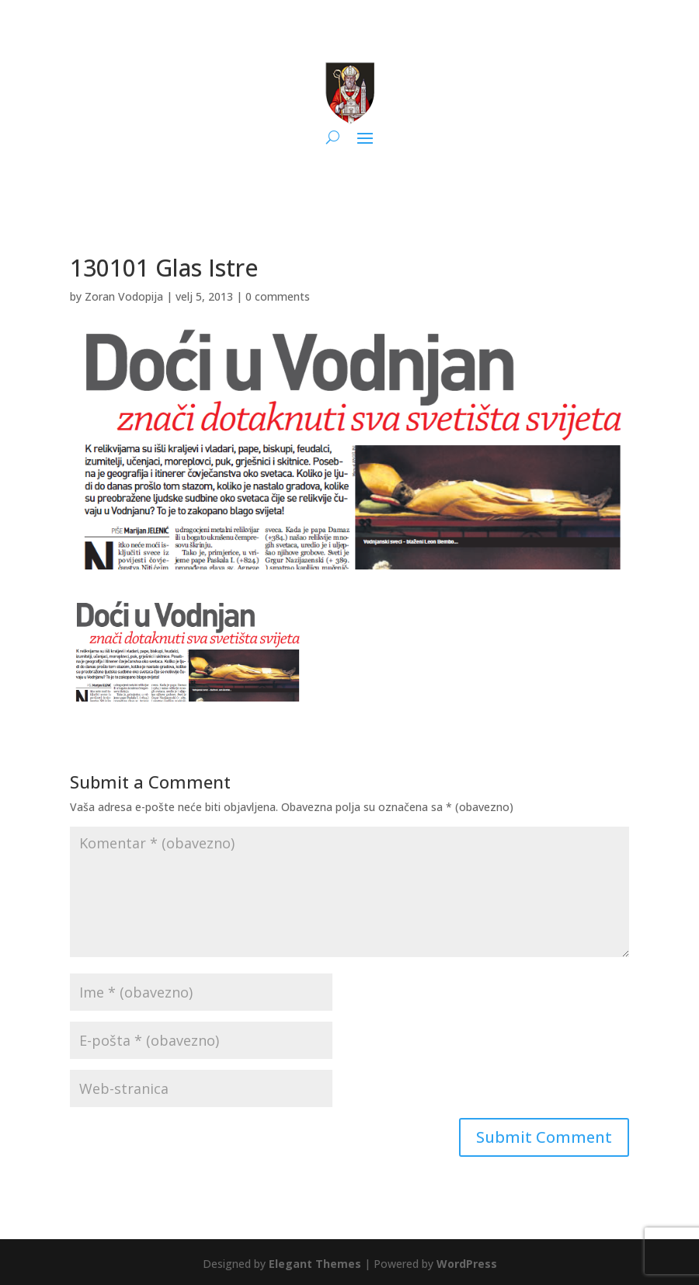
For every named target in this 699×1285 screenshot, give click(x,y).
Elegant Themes (315, 1263)
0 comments (277, 296)
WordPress (466, 1263)
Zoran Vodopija (124, 296)
